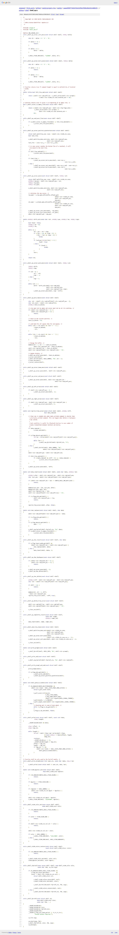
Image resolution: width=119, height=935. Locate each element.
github (38, 8)
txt (112, 932)
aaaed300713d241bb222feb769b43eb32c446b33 (80, 8)
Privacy (14, 932)
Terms (19, 932)
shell (27, 10)
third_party (30, 8)
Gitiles (10, 932)
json (116, 932)
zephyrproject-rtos (49, 8)
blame (61, 14)
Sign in (115, 2)
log (57, 14)
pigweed (22, 8)
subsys (21, 10)
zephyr (59, 8)
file (53, 14)
